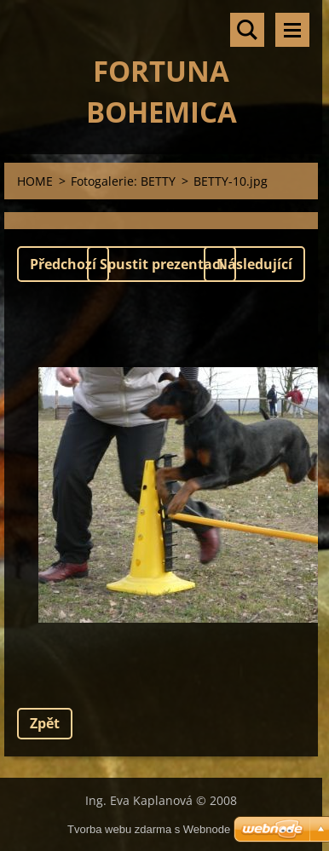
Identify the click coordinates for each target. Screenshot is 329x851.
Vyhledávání (247, 30)
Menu (292, 30)
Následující (254, 264)
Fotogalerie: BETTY (123, 181)
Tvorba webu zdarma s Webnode (148, 829)
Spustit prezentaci (161, 264)
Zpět (45, 723)
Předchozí (63, 264)
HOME (35, 181)
